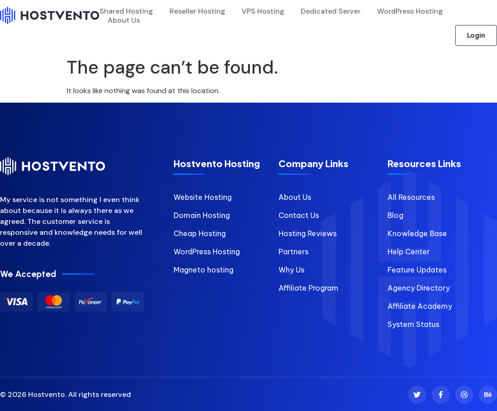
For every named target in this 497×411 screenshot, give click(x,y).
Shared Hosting (126, 11)
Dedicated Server (331, 11)
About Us (124, 20)
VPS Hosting (263, 11)
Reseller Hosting (197, 11)
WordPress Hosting (410, 11)
